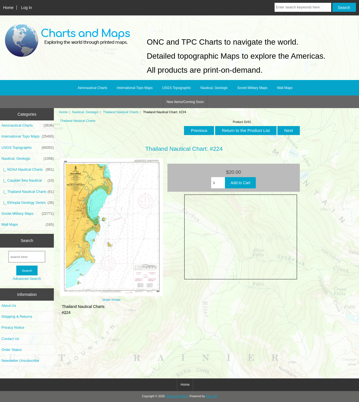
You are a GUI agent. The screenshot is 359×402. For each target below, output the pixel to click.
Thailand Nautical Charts (121, 112)
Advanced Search (27, 279)
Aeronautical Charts (92, 88)
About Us (8, 305)
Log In (26, 7)
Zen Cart (211, 396)
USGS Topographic (176, 88)
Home (8, 7)
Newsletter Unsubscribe (20, 360)
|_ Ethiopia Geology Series (27, 202)
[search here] (26, 257)
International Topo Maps (135, 88)
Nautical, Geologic (85, 112)
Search (27, 240)
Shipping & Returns (16, 316)
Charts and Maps (176, 396)
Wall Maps (285, 88)
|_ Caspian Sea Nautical (27, 180)
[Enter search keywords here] (303, 7)
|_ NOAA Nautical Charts (27, 169)
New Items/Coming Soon (185, 102)
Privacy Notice (12, 327)
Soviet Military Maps (252, 88)
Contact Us (10, 339)
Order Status (11, 350)
